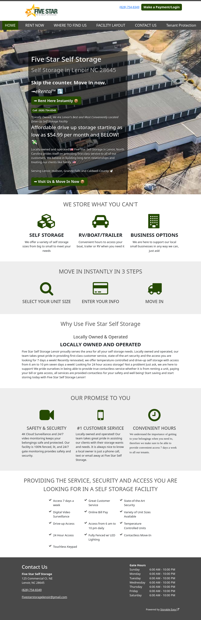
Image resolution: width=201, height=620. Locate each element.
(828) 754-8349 (129, 7)
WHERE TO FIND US (70, 25)
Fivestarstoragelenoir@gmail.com (44, 597)
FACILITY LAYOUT (110, 25)
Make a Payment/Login (162, 7)
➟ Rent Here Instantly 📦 (56, 100)
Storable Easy (169, 609)
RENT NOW (34, 25)
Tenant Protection (181, 25)
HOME (10, 25)
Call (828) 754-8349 (44, 110)
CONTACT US (146, 25)
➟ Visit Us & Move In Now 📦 (59, 181)
